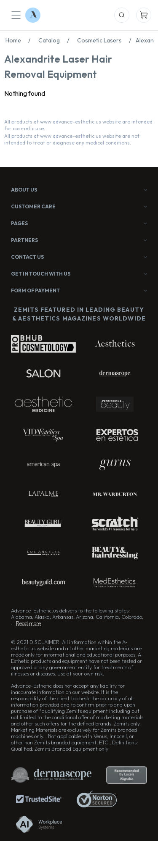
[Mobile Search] (121, 15)
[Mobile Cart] (143, 15)
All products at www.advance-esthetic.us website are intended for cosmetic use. (78, 124)
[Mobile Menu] (16, 15)
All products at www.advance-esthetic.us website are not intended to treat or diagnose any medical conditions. (71, 139)
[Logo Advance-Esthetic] (32, 15)
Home (20, 40)
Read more (28, 623)
